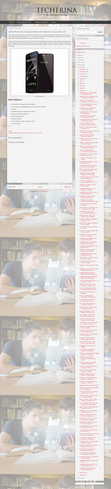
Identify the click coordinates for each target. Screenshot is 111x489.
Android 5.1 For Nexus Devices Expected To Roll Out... (88, 382)
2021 (80, 55)
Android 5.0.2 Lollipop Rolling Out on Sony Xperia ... (89, 223)
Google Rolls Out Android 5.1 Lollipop (88, 346)
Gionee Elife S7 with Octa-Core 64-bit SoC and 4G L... (88, 422)
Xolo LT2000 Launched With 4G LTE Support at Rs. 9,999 (88, 208)
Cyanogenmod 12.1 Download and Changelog (88, 112)
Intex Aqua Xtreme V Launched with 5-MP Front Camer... (88, 166)
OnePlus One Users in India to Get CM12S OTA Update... (89, 131)
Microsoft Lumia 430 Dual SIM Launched (88, 204)
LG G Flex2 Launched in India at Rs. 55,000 (88, 227)
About (54, 22)
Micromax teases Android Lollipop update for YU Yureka (89, 354)
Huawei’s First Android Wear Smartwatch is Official (87, 449)
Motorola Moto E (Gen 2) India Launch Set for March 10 (88, 399)
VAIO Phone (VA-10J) (32, 133)
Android (14, 133)
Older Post (68, 187)
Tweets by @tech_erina (82, 46)
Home (11, 22)
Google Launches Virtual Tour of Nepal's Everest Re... (89, 193)
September (83, 76)
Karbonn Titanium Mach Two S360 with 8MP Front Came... (88, 288)
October (82, 74)
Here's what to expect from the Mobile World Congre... (88, 465)
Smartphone (24, 133)
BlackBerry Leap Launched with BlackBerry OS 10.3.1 (88, 411)
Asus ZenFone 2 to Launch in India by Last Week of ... (88, 116)
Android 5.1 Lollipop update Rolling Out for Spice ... (87, 196)
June (81, 83)
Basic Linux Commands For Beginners (87, 292)
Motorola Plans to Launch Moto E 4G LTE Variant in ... (89, 334)
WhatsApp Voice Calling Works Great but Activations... (88, 239)
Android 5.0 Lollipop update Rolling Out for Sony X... (87, 250)
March (82, 90)
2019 (80, 57)
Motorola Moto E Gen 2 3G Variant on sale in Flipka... (87, 319)
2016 (80, 65)
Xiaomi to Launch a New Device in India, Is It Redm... (88, 366)
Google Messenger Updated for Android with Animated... (88, 277)
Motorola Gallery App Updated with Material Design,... (88, 242)
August (82, 79)
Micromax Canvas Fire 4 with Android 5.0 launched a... (88, 415)
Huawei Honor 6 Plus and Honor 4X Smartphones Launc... (89, 147)
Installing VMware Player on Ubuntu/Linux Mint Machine (88, 273)
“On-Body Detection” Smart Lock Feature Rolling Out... (89, 177)
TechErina (83, 43)
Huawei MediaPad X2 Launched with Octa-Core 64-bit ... (88, 445)
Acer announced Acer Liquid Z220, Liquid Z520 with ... (89, 457)
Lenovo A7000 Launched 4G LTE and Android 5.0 (89, 430)
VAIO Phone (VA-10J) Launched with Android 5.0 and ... (88, 308)
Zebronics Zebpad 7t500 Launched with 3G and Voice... (88, 150)
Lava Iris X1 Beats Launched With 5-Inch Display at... (89, 388)
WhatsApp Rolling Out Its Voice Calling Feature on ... (88, 254)
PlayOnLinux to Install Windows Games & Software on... (88, 378)
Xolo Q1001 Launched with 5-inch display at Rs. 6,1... (89, 246)
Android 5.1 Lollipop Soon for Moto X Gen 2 (88, 185)
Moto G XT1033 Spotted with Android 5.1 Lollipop (88, 370)
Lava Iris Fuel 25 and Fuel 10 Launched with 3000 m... (87, 300)
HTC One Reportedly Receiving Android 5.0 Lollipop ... (88, 104)
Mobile (18, 133)
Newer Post (11, 187)
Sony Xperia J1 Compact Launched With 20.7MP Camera (89, 200)
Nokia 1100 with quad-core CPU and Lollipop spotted (88, 396)
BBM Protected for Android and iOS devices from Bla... (88, 170)
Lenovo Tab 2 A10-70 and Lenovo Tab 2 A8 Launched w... (89, 434)
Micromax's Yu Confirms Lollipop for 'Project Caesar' (89, 258)
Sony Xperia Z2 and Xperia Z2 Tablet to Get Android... (88, 108)
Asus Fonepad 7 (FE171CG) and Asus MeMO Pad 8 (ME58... (88, 403)
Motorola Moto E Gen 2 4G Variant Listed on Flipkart (87, 216)
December (83, 69)
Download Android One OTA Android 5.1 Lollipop (88, 189)
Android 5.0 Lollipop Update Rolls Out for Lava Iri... (89, 231)
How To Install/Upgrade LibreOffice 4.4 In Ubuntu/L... (88, 296)
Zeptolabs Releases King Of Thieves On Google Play (87, 374)
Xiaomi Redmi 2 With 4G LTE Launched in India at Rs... (88, 315)
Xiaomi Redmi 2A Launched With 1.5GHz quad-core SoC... (89, 97)
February (82, 472)
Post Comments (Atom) (43, 191)
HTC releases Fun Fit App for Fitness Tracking (88, 261)
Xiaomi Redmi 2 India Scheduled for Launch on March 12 (88, 323)
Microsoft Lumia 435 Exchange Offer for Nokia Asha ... (88, 330)
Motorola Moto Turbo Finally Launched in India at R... (88, 363)
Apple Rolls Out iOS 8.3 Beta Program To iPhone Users (87, 285)
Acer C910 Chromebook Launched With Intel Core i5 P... (89, 181)
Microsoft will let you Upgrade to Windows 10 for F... (89, 219)
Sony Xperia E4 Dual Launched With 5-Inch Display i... (88, 235)
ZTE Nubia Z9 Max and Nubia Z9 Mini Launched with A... (89, 120)
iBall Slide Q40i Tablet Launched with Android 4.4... (88, 162)
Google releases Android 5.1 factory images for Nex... (87, 338)
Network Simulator (41, 22)
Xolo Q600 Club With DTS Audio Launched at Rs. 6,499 (88, 392)
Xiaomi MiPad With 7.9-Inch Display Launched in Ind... (87, 311)
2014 (80, 478)
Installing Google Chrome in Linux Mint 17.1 (89, 461)
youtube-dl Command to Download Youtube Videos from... (88, 358)
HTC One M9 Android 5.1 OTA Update (88, 158)
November (83, 71)
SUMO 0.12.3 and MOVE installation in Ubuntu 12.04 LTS (89, 101)
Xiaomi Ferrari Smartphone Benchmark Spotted (87, 135)
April (81, 88)
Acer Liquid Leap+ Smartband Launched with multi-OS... (88, 453)
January (82, 475)
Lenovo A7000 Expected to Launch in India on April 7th (88, 124)
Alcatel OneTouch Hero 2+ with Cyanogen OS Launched (88, 419)
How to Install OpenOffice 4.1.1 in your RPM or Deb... (89, 281)
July (81, 81)
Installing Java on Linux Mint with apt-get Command (89, 442)
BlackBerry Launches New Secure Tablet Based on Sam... (89, 269)
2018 (80, 60)
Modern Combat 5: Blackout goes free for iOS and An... (89, 143)
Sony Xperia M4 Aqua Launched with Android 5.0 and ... (88, 426)
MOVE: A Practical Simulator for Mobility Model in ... (88, 327)
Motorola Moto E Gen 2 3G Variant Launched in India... (88, 342)
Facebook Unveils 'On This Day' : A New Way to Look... (89, 139)
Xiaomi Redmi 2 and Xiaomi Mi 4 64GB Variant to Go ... (89, 154)
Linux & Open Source (24, 22)
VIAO (40, 133)
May (81, 86)
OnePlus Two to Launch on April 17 (89, 265)
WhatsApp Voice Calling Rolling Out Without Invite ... (88, 93)
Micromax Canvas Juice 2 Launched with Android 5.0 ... (88, 212)
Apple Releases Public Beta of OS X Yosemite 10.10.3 (89, 407)
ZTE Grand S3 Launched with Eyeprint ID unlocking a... (88, 438)
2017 (80, 62)
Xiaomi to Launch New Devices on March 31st (88, 127)
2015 (80, 67)
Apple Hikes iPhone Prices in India (89, 385)
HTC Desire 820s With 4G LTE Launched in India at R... (88, 304)
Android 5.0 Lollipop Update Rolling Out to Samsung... (87, 173)
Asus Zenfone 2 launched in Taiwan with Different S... (87, 350)
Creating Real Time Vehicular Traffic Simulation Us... (88, 468)
